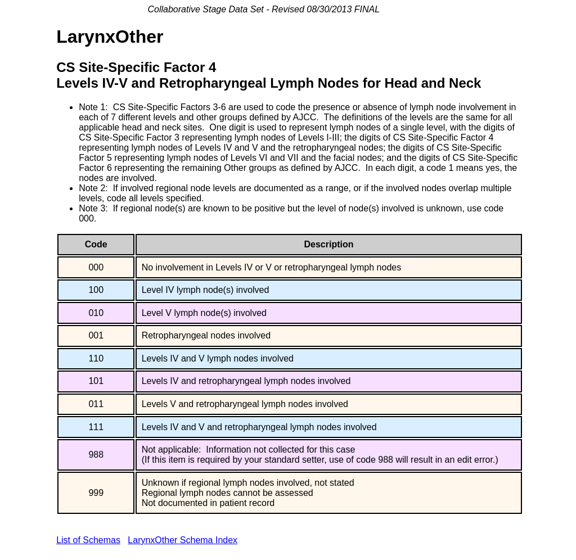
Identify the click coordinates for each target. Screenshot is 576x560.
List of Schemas (88, 540)
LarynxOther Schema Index (182, 540)
